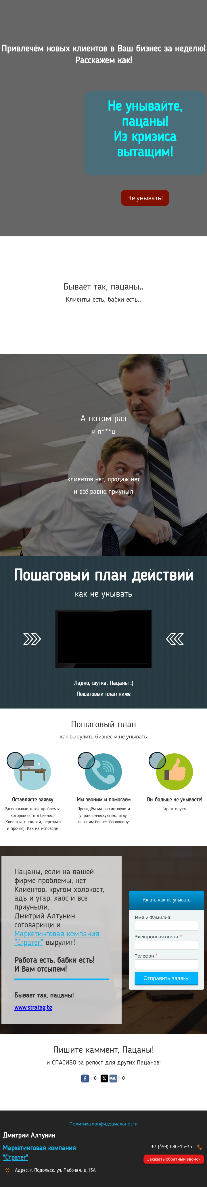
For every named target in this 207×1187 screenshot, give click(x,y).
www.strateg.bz (33, 1008)
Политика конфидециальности (103, 1124)
